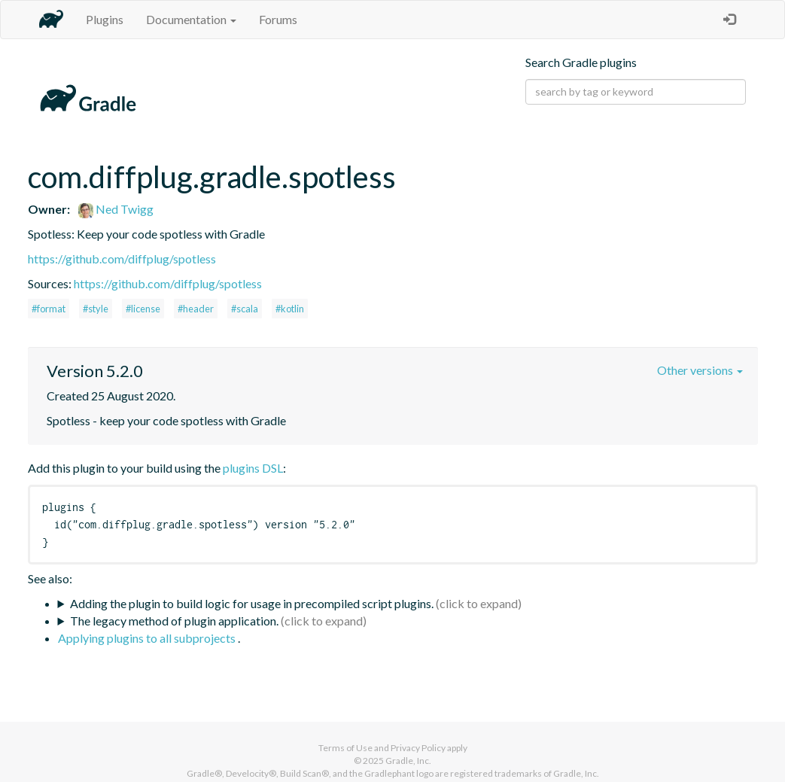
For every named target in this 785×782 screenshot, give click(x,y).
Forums (278, 19)
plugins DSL (253, 468)
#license (143, 309)
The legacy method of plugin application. (174, 620)
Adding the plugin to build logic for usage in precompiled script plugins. (252, 603)
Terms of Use (345, 747)
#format (48, 309)
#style (95, 309)
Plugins (104, 19)
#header (196, 309)
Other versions (700, 370)
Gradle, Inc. (408, 760)
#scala (244, 309)
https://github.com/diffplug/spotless (122, 258)
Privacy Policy (418, 747)
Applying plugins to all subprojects (148, 638)
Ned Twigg (116, 209)
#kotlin (289, 309)
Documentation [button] (191, 19)
